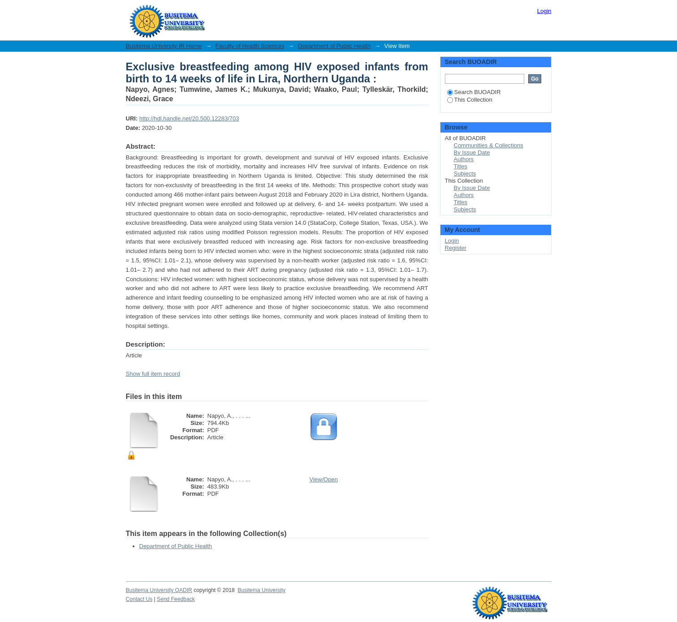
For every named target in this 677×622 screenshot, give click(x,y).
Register (455, 248)
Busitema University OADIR (159, 590)
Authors (464, 159)
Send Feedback (176, 599)
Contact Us (139, 599)
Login (544, 11)
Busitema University (261, 590)
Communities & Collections (488, 145)
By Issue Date (472, 152)
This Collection (469, 99)
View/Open (324, 479)
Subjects (465, 173)
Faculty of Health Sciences (250, 46)
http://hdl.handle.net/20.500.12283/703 (189, 118)
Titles (461, 166)
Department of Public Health (334, 46)
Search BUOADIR (474, 92)
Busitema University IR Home (164, 46)
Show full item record (153, 373)
